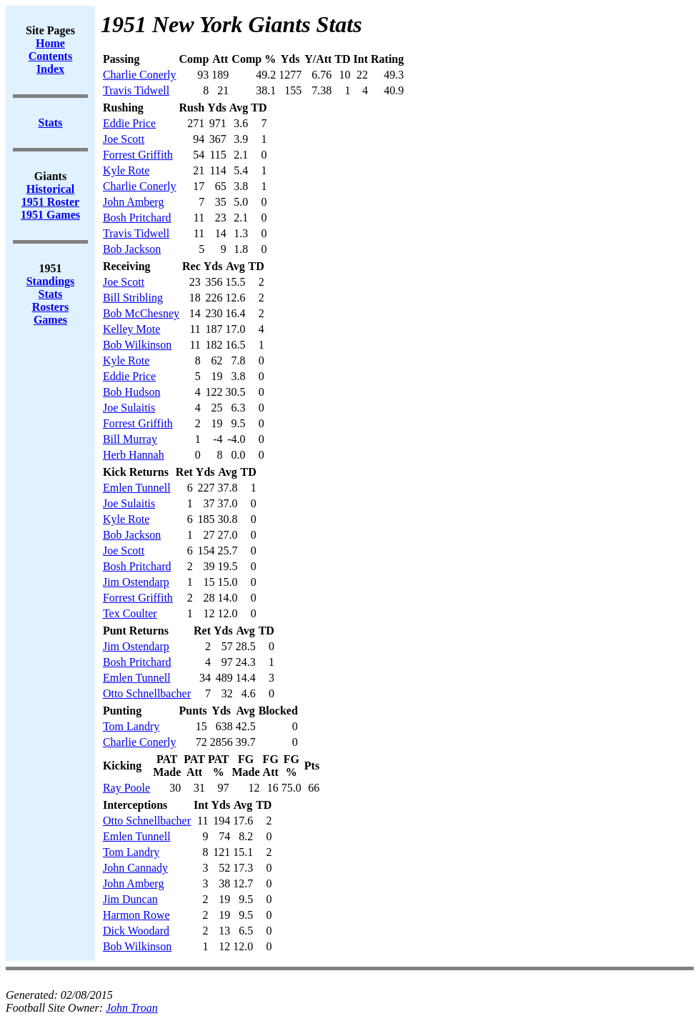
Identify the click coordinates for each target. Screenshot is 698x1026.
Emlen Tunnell (137, 488)
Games (50, 320)
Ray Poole (126, 788)
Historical (50, 189)
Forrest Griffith (138, 155)
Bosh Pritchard (137, 217)
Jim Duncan (130, 899)
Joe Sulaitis (129, 408)
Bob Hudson (131, 392)
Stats (51, 294)
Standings (50, 281)
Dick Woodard (136, 931)
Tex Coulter (130, 613)
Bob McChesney (141, 313)
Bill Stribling (133, 298)
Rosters (50, 307)
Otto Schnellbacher (147, 693)
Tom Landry (131, 726)
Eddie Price (129, 123)
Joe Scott (123, 139)
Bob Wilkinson (137, 345)
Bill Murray (130, 439)
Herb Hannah (133, 455)
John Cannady (135, 868)
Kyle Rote (126, 170)
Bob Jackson (132, 249)
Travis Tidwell (136, 90)
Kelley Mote (131, 329)
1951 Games (50, 215)
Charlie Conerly (139, 75)
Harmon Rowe (136, 915)
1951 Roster (50, 202)
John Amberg (133, 202)
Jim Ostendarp (136, 582)
